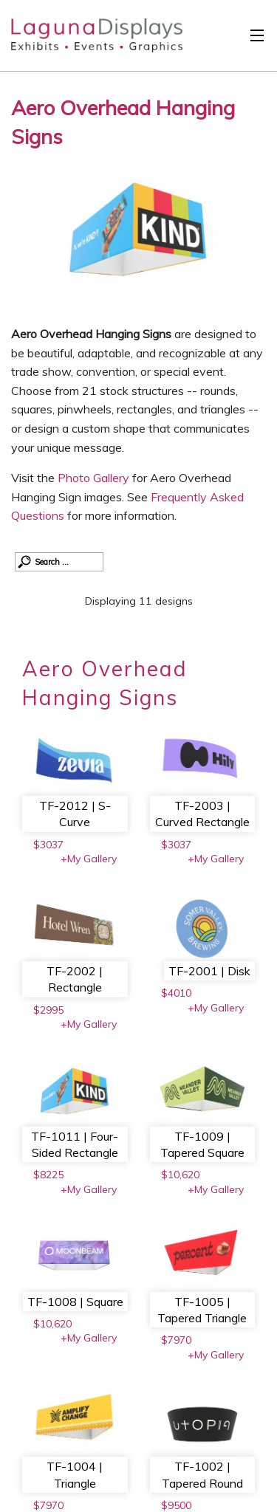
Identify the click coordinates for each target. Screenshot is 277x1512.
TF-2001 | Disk (209, 970)
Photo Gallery (93, 477)
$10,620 (180, 1174)
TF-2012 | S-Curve (75, 813)
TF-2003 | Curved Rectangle (202, 813)
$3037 (48, 844)
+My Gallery (89, 858)
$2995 (48, 1010)
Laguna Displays (89, 39)
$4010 (176, 993)
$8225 (48, 1174)
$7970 (176, 1340)
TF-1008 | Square (75, 1301)
